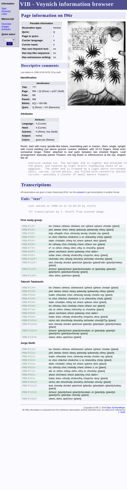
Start (4, 8)
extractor (80, 192)
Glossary (6, 11)
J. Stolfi (121, 412)
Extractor (6, 29)
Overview (6, 24)
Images (5, 26)
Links (4, 14)
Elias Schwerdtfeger (116, 407)
